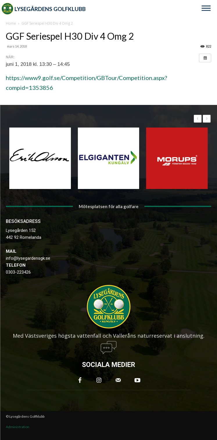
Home (11, 23)
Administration (17, 427)
